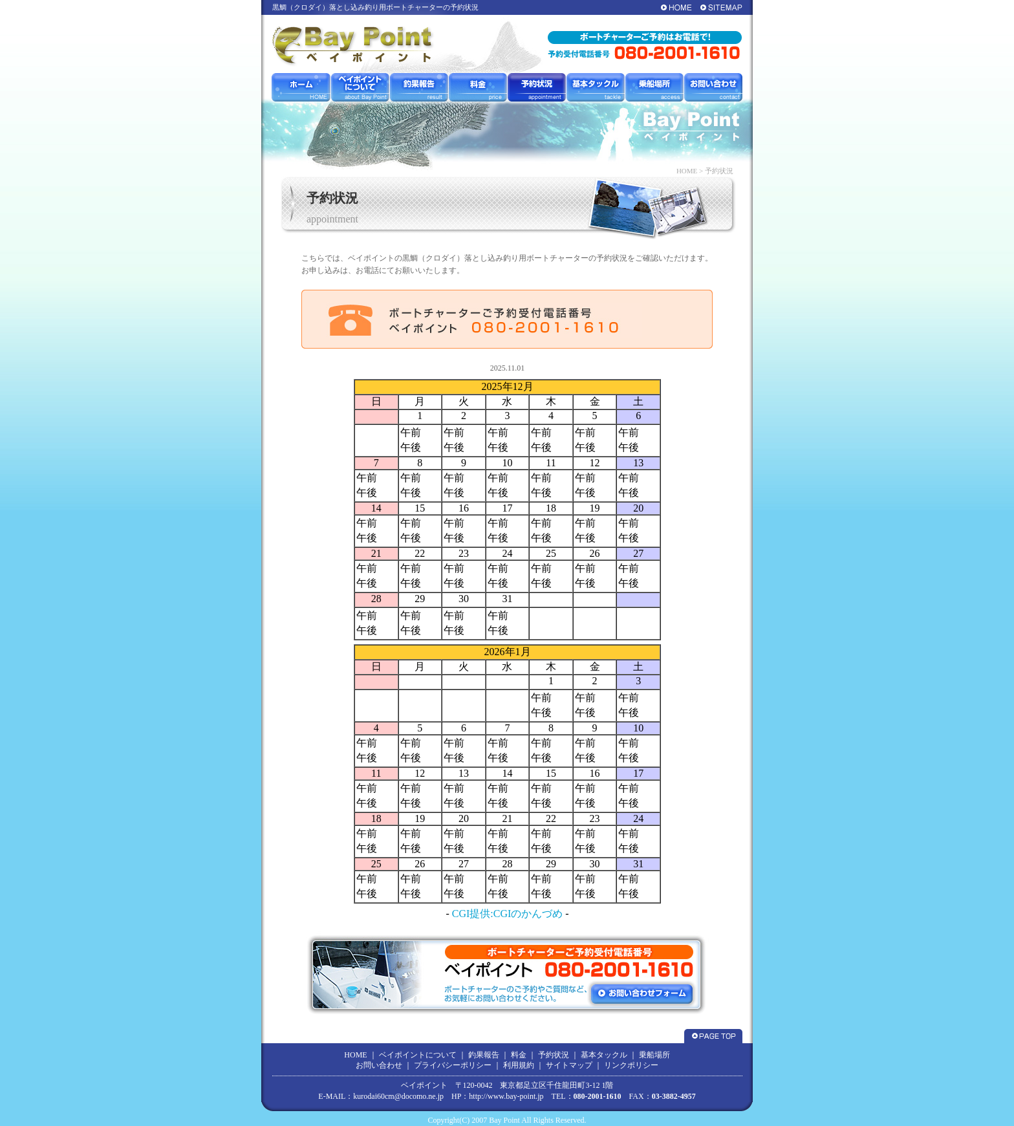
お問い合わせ (379, 1065)
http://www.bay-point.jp (506, 1096)
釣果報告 (483, 1054)
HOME (686, 171)
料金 (518, 1054)
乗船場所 (654, 1054)
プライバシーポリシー (452, 1065)
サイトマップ (569, 1065)
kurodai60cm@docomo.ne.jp (398, 1096)
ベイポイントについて (418, 1054)
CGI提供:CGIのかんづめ (507, 913)
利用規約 (518, 1065)
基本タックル (604, 1054)
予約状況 (553, 1054)
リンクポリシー (631, 1065)
